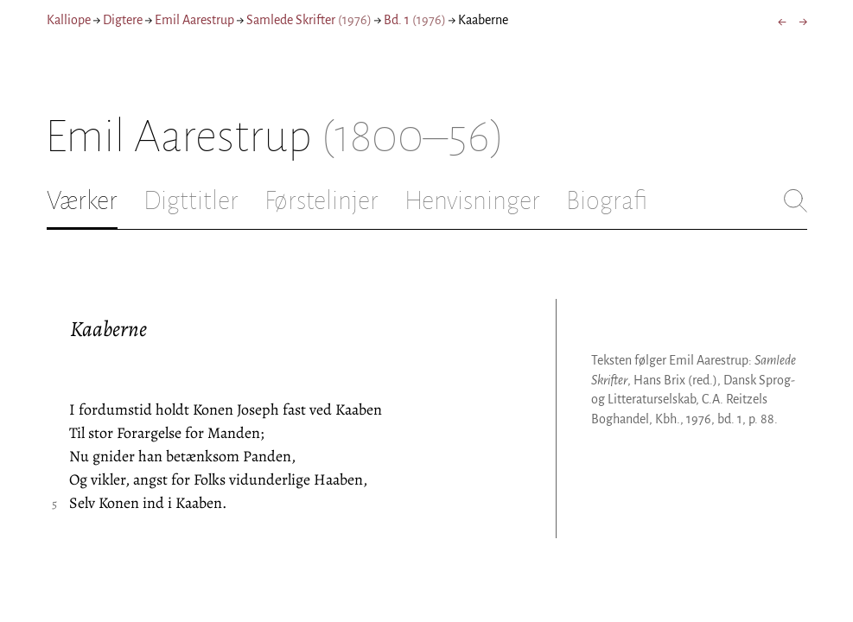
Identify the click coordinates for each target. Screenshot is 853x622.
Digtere (123, 20)
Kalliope (69, 20)
